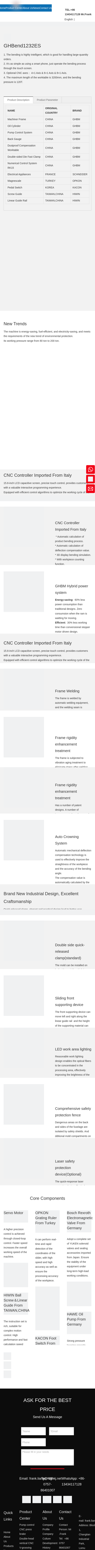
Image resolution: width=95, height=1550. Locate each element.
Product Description (18, 99)
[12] (24, 1048)
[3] (24, 591)
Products (9, 1546)
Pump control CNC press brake (26, 1529)
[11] (24, 995)
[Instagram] (67, 1500)
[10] (24, 941)
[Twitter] (47, 1500)
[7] (24, 787)
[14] (24, 1158)
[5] (24, 689)
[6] (24, 737)
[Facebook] (26, 1500)
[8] (24, 840)
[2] (24, 527)
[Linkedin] (36, 1500)
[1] (16, 1275)
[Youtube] (57, 1500)
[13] (24, 1104)
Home (7, 1532)
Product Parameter (47, 99)
